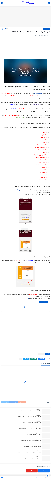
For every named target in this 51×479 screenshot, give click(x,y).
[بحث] (2, 3)
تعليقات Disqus (5, 402)
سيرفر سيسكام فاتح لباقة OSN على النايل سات (32, 458)
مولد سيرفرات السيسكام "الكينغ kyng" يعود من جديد (31, 440)
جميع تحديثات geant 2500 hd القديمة (34, 434)
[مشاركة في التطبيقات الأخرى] (20, 359)
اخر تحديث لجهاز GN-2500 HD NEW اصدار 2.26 (32, 446)
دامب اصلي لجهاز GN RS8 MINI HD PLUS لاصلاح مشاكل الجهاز (29, 416)
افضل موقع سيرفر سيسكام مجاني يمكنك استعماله (31, 410)
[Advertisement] (25, 16)
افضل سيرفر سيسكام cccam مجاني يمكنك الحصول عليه (30, 428)
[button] (41, 359)
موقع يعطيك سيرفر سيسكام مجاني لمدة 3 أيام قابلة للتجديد (29, 452)
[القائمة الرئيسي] (49, 3)
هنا (28, 298)
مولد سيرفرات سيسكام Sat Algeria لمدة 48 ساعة (31, 422)
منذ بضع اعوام (38, 409)
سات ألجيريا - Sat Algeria (28, 3)
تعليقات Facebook (13, 402)
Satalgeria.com (38, 93)
